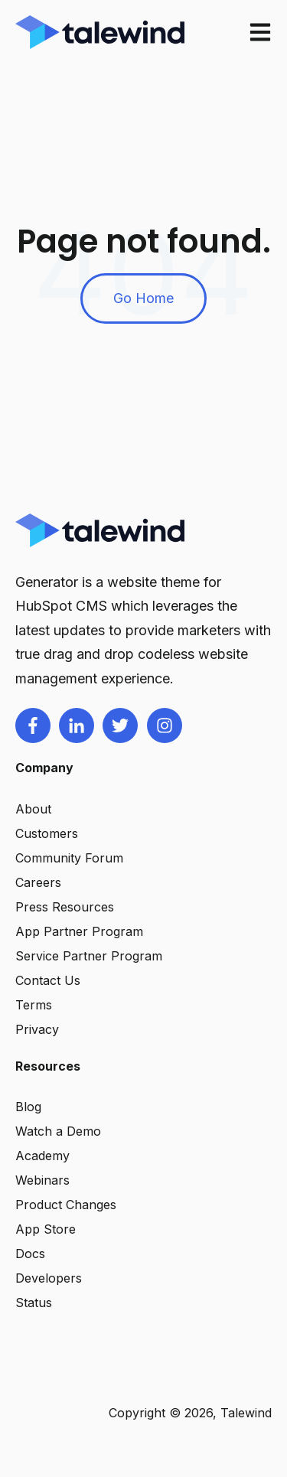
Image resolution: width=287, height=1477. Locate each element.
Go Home (143, 298)
